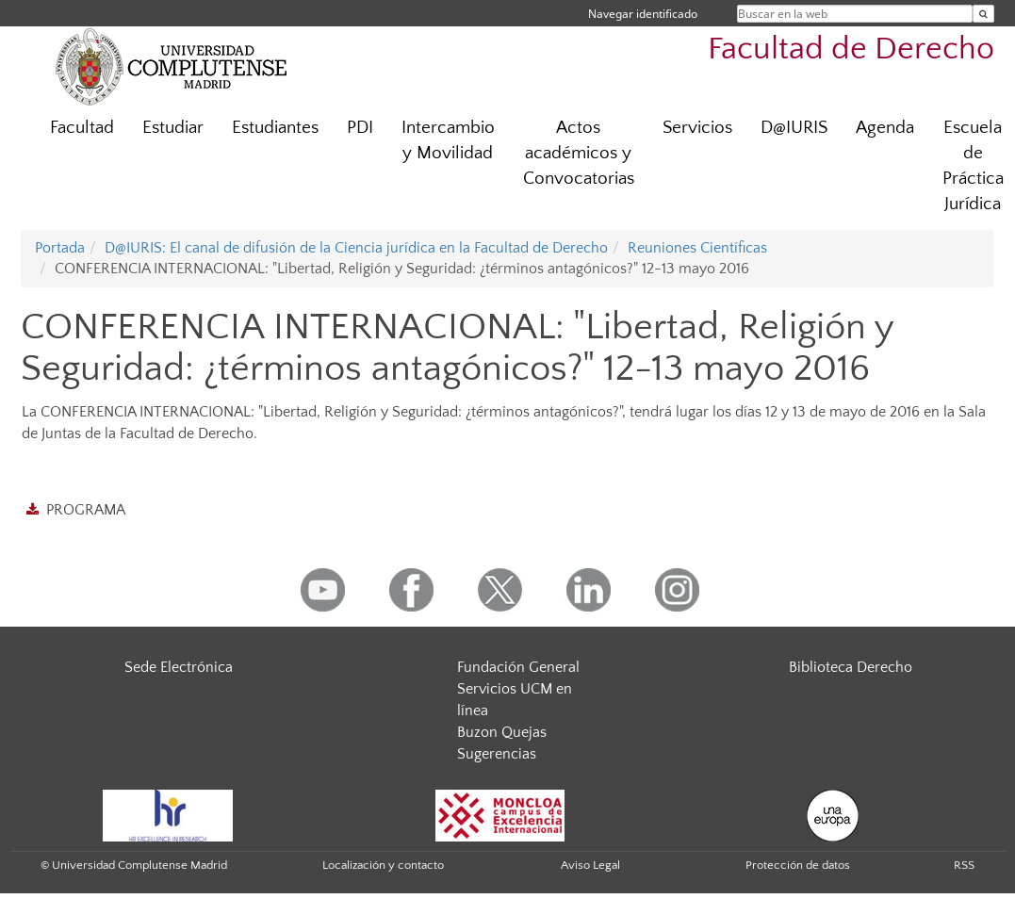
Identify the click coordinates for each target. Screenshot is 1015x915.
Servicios (697, 128)
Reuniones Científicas (697, 247)
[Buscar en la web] (983, 14)
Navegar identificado (642, 14)
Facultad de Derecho (851, 49)
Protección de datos (797, 865)
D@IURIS (794, 128)
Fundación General (518, 667)
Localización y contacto (383, 865)
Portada (60, 247)
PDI (360, 128)
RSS (964, 865)
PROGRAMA (85, 509)
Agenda (885, 128)
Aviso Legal (590, 865)
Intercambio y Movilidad (448, 140)
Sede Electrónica (178, 667)
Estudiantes (275, 128)
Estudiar (173, 128)
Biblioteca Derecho (850, 667)
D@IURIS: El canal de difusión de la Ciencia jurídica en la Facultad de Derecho (356, 247)
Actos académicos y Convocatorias (578, 153)
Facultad (82, 128)
